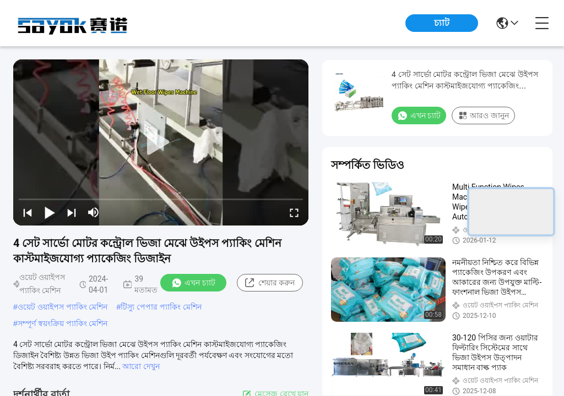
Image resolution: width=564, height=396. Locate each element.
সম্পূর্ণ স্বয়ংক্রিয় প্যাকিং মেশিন (63, 323)
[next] (72, 212)
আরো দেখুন (140, 366)
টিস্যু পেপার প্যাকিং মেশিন (161, 306)
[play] (161, 142)
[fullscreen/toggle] (294, 212)
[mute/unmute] (94, 212)
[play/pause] (50, 212)
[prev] (28, 212)
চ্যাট (441, 23)
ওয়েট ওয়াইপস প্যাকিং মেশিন (63, 306)
